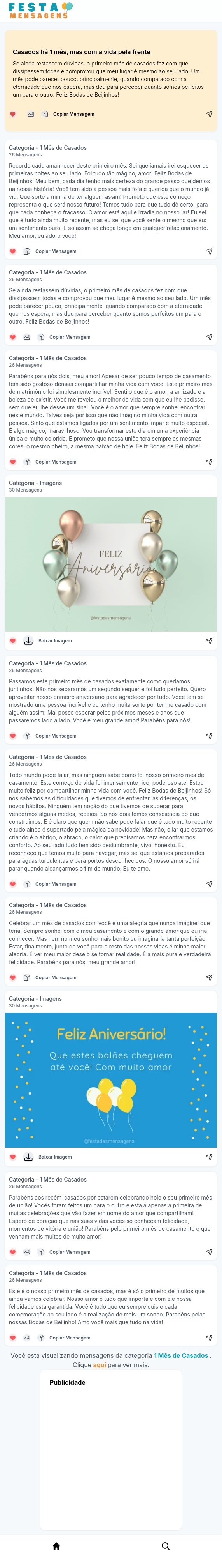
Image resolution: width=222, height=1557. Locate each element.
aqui (100, 1365)
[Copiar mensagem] (31, 114)
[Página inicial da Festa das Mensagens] (42, 11)
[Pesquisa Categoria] (165, 1546)
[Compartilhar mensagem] (209, 114)
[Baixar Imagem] (28, 640)
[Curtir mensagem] (13, 114)
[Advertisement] (111, 1456)
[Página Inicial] (56, 1546)
